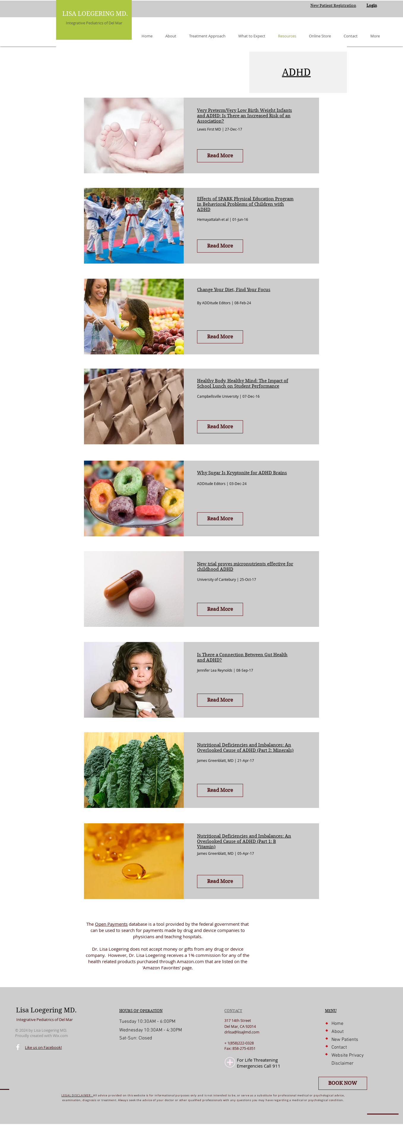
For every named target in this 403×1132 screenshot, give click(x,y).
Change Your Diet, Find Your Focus (233, 289)
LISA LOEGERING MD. (95, 13)
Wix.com (60, 1035)
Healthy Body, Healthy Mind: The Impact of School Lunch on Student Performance (242, 383)
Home (337, 1024)
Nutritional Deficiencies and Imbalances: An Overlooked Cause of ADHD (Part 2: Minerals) (245, 747)
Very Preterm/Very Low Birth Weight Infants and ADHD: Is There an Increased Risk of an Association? (244, 116)
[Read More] (220, 155)
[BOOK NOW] (342, 1083)
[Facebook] (18, 1047)
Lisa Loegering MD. (46, 1010)
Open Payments (111, 924)
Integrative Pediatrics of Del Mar (94, 23)
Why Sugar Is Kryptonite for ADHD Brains (242, 472)
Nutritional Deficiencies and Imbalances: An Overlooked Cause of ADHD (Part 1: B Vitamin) (244, 841)
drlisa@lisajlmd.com (241, 1032)
